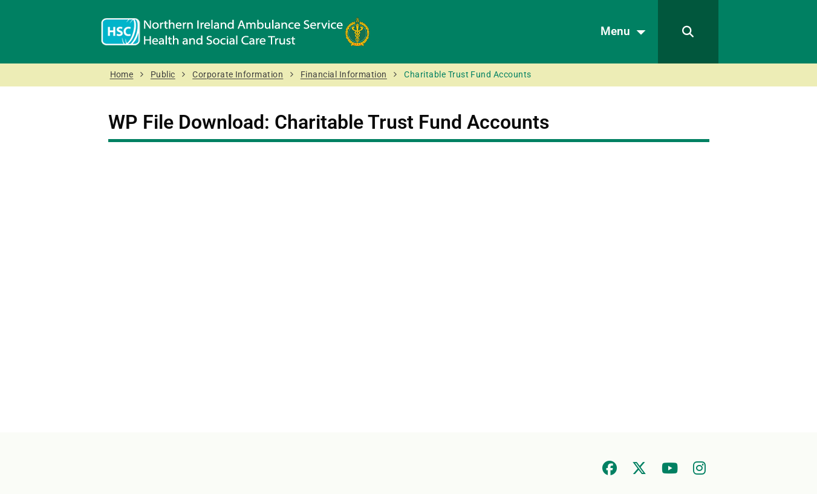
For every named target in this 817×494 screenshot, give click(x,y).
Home (122, 75)
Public (163, 75)
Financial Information (344, 75)
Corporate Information (237, 75)
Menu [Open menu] (626, 32)
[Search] (688, 31)
